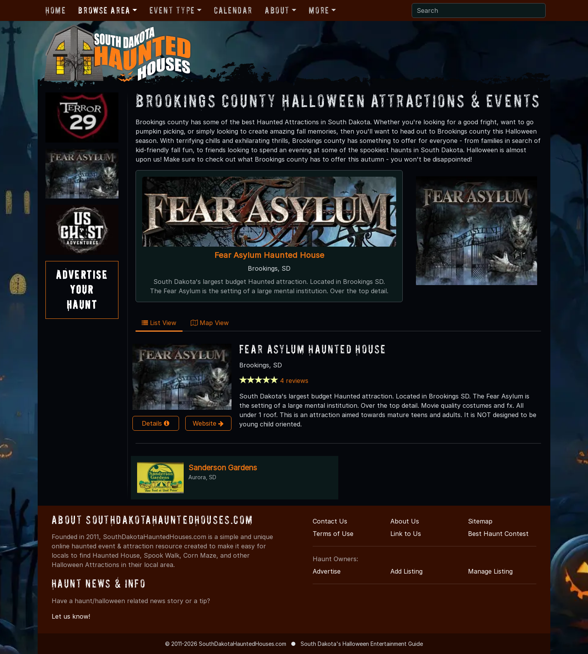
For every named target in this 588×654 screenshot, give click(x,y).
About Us (404, 521)
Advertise (327, 571)
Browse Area (104, 10)
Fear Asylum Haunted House (269, 255)
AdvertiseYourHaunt (82, 289)
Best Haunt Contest (498, 533)
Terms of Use (333, 533)
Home (55, 10)
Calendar (233, 10)
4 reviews (294, 380)
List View (159, 323)
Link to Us (405, 533)
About (277, 10)
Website (208, 423)
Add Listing (406, 571)
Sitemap (480, 521)
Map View (210, 323)
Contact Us (330, 521)
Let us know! (71, 616)
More (319, 10)
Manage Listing (490, 571)
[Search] (479, 10)
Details (155, 423)
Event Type (172, 10)
